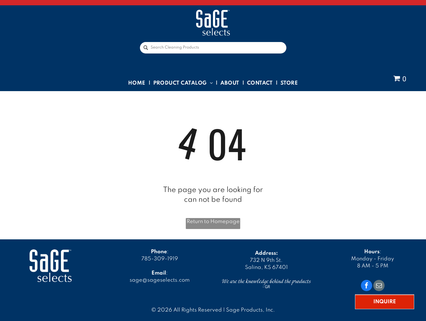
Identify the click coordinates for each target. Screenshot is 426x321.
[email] (379, 286)
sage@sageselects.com (160, 280)
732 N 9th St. (266, 260)
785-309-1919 (159, 259)
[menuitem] (137, 83)
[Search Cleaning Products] (213, 48)
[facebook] (366, 286)
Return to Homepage (213, 221)
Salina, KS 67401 (266, 267)
